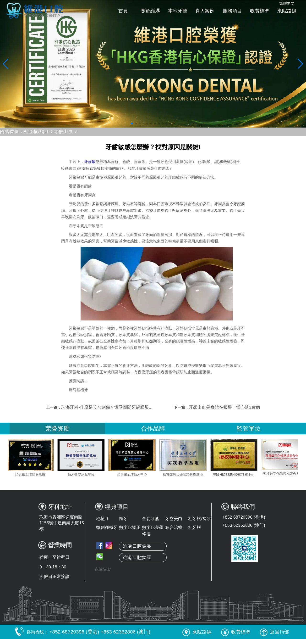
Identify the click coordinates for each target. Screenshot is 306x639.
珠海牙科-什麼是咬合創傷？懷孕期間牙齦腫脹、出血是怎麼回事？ (124, 407)
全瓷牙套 (150, 518)
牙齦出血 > (66, 131)
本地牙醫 (177, 10)
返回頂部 (274, 631)
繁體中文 (287, 3)
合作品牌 (153, 428)
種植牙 (102, 518)
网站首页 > (12, 131)
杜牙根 (194, 527)
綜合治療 (173, 527)
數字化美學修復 (153, 530)
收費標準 (259, 10)
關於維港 (150, 10)
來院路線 (286, 10)
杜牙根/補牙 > (39, 131)
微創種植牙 (107, 527)
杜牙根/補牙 (199, 518)
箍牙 (123, 518)
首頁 (123, 10)
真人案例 (204, 10)
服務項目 (232, 10)
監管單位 (249, 428)
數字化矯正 (130, 527)
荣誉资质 (57, 428)
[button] (132, 123)
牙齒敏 (90, 162)
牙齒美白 (173, 518)
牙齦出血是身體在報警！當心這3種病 (224, 407)
